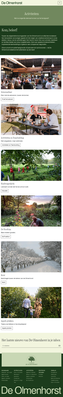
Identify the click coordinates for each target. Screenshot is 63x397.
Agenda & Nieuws (30, 372)
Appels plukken (7, 328)
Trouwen (41, 374)
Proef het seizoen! (7, 99)
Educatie (4, 191)
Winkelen (16, 376)
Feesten (41, 376)
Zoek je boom (5, 376)
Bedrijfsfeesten (55, 378)
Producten (16, 378)
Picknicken (29, 378)
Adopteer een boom (7, 372)
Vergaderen (54, 372)
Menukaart (16, 374)
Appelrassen (5, 374)
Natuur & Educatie (31, 374)
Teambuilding (54, 380)
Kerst (3, 282)
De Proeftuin (6, 236)
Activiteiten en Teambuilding (10, 145)
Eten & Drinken (18, 372)
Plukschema (5, 380)
